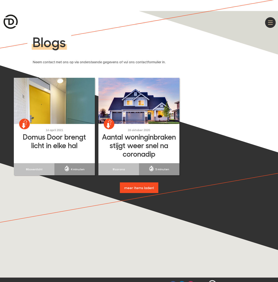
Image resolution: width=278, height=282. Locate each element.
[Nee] (273, 5)
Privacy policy (237, 4)
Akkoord (217, 4)
